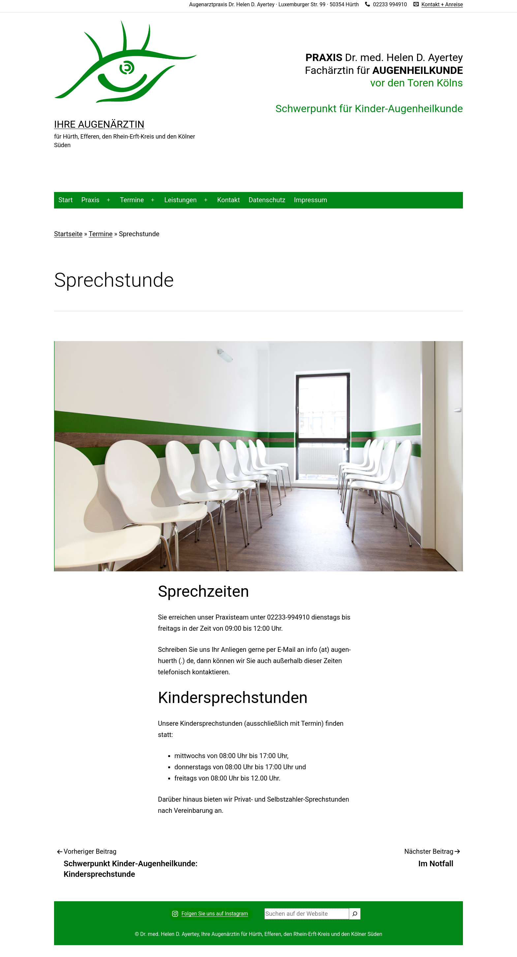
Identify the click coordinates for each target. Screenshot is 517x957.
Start (65, 200)
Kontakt (228, 200)
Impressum (310, 200)
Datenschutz (267, 200)
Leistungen (180, 200)
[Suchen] (354, 913)
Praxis (90, 200)
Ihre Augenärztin (99, 124)
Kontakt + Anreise (442, 4)
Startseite (68, 234)
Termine (132, 200)
